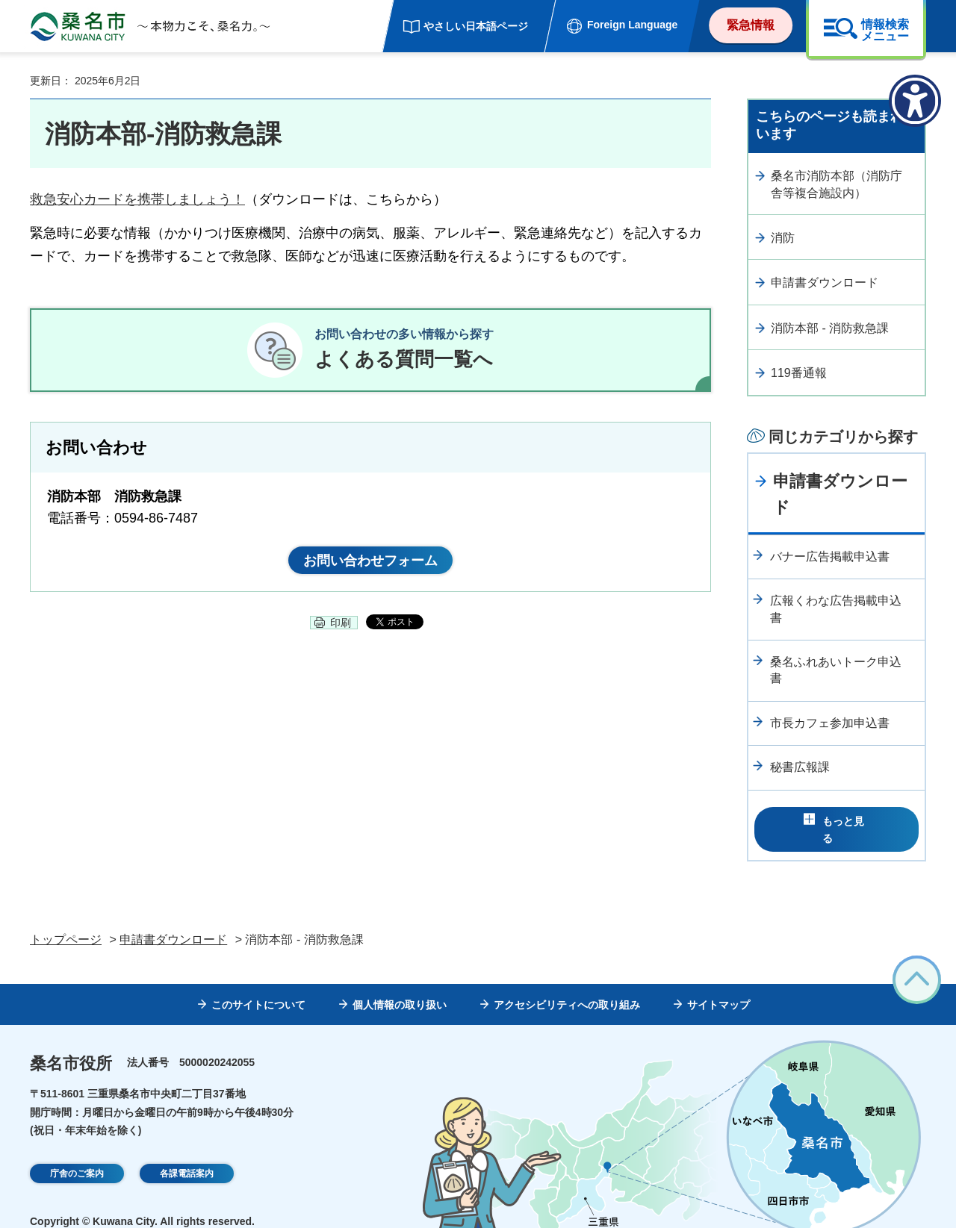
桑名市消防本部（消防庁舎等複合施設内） (836, 184)
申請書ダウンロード (824, 282)
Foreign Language (632, 25)
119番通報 (799, 373)
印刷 (340, 635)
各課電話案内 (186, 1153)
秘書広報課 (800, 767)
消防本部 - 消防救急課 (830, 328)
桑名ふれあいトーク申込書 (835, 670)
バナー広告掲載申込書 (830, 556)
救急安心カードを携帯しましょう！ (137, 199)
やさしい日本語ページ (475, 26)
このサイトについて (258, 984)
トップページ (66, 918)
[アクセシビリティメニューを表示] (915, 101)
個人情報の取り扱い (400, 984)
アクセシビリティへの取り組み (567, 984)
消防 (783, 237)
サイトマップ (718, 984)
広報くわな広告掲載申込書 (835, 608)
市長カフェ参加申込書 (830, 723)
